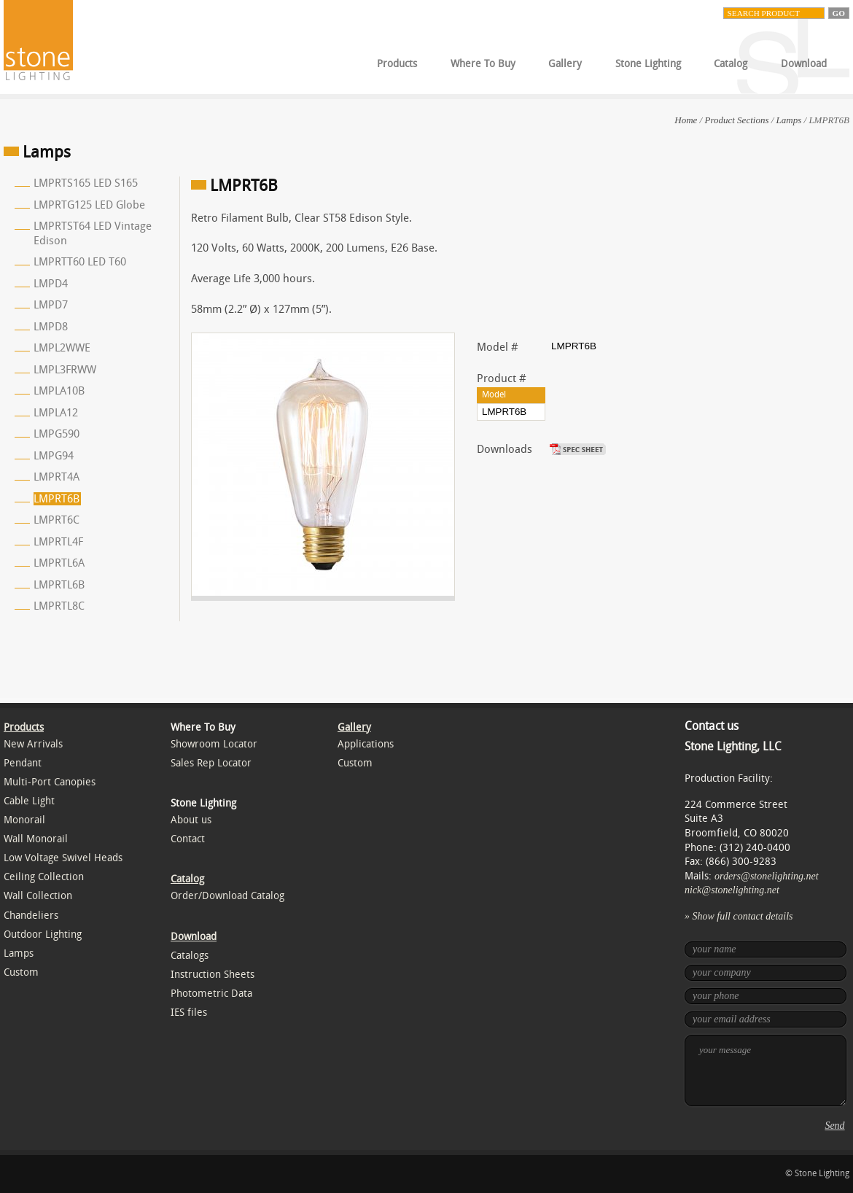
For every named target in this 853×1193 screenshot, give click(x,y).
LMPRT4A (56, 476)
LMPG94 (54, 455)
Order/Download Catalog (227, 896)
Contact (188, 839)
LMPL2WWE (62, 347)
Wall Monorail (36, 839)
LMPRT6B (56, 498)
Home (685, 119)
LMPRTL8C (59, 606)
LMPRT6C (56, 519)
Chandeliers (31, 915)
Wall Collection (38, 896)
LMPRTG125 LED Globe (89, 204)
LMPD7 (51, 304)
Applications (366, 744)
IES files (189, 1012)
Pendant (23, 763)
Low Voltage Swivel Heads (63, 858)
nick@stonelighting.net (732, 890)
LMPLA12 (56, 412)
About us (191, 820)
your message (765, 1070)
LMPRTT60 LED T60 (80, 261)
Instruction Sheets (212, 974)
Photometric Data (211, 993)
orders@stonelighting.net (766, 876)
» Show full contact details (739, 916)
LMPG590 (56, 433)
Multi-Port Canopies (50, 782)
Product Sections (736, 119)
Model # (497, 347)
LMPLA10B (59, 390)
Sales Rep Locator (211, 763)
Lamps (789, 119)
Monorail (24, 820)
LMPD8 (51, 326)
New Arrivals (33, 744)
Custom (21, 972)
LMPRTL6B (59, 584)
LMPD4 (51, 283)
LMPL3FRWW (65, 369)
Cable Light (29, 801)
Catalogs (190, 955)
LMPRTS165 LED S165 (86, 183)
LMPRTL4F (58, 541)
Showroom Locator (214, 744)
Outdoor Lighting (43, 934)
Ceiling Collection (44, 877)
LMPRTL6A (59, 563)
